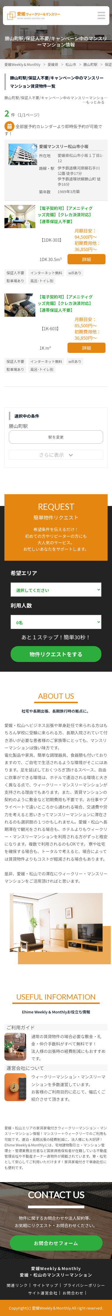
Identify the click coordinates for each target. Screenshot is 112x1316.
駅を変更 (56, 437)
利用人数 (21, 605)
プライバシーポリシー (84, 1285)
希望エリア (24, 573)
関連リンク (17, 1285)
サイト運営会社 (42, 1293)
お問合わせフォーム (56, 1243)
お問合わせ (73, 1293)
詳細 (86, 259)
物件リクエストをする (56, 654)
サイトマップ (45, 1285)
